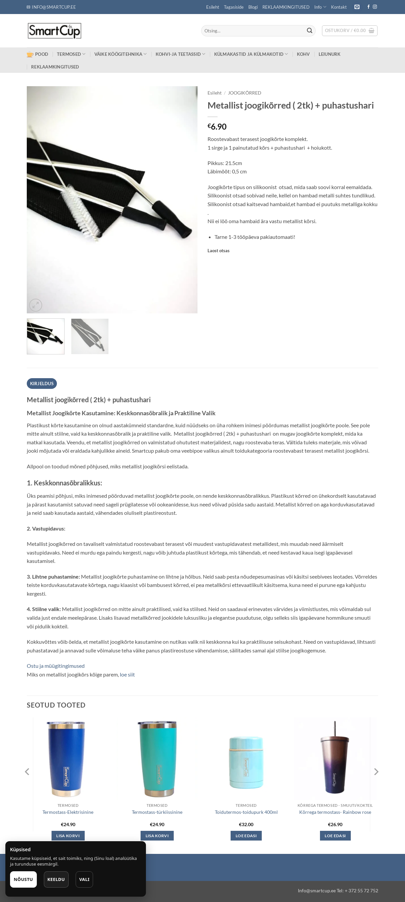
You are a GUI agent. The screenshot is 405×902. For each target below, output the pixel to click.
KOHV (303, 54)
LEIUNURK (330, 54)
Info (320, 7)
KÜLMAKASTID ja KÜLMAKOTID (251, 54)
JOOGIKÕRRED (244, 93)
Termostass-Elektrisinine (68, 812)
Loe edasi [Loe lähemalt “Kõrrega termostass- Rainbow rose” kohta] (335, 836)
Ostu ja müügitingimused (56, 665)
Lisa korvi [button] (67, 836)
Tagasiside (234, 7)
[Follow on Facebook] (369, 7)
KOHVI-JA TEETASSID (181, 54)
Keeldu (56, 879)
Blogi (253, 7)
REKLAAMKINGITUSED (286, 7)
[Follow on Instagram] (375, 7)
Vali (84, 879)
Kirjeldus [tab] (42, 383)
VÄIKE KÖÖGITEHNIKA (120, 54)
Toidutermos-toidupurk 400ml (246, 812)
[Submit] (309, 30)
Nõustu (23, 879)
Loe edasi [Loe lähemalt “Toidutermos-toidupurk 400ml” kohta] (246, 836)
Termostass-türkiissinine (157, 812)
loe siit (127, 674)
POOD (37, 54)
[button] (357, 7)
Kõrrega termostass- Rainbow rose (335, 812)
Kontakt (339, 7)
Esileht (212, 7)
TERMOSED (71, 54)
